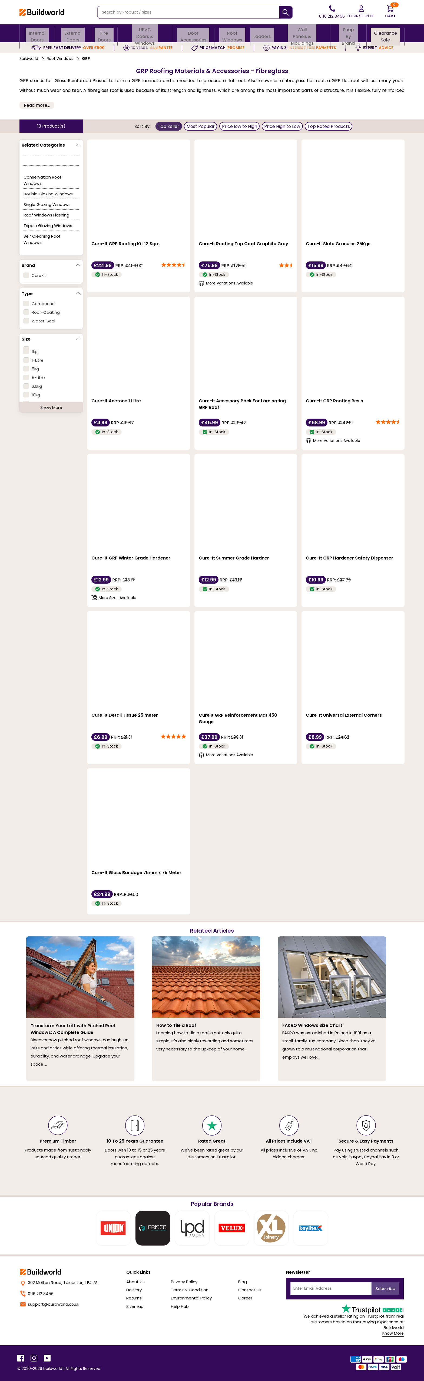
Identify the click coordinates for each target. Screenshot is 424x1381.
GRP (86, 58)
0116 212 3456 (37, 1294)
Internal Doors (37, 33)
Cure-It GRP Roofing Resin (334, 401)
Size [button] (26, 339)
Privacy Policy (184, 1282)
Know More (393, 1333)
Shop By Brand (348, 33)
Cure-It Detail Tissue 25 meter (124, 715)
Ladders (263, 33)
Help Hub (180, 1306)
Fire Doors (104, 33)
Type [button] (27, 293)
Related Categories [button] (43, 145)
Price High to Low (282, 126)
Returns (134, 1298)
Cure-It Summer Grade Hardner (234, 558)
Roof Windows (233, 33)
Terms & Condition (189, 1290)
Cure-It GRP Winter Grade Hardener (130, 558)
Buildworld (28, 58)
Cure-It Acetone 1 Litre (116, 401)
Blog (242, 1282)
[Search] (286, 12)
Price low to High (239, 126)
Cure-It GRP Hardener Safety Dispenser (349, 558)
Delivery (134, 1290)
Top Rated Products (328, 126)
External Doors (73, 33)
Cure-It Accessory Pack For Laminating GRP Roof (242, 404)
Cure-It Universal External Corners (344, 715)
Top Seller (168, 126)
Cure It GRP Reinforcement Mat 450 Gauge (238, 718)
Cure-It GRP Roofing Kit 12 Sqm (125, 244)
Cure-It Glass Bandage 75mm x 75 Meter (136, 872)
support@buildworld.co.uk (49, 1304)
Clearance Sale (385, 33)
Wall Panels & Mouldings (302, 33)
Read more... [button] (37, 105)
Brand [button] (28, 265)
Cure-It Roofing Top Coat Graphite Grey (243, 244)
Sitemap (135, 1306)
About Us (135, 1282)
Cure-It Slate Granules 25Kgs (338, 244)
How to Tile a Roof (176, 1025)
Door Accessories (193, 33)
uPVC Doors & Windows (145, 33)
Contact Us (249, 1290)
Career (245, 1298)
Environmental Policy (191, 1298)
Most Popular (201, 126)
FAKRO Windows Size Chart (312, 1025)
